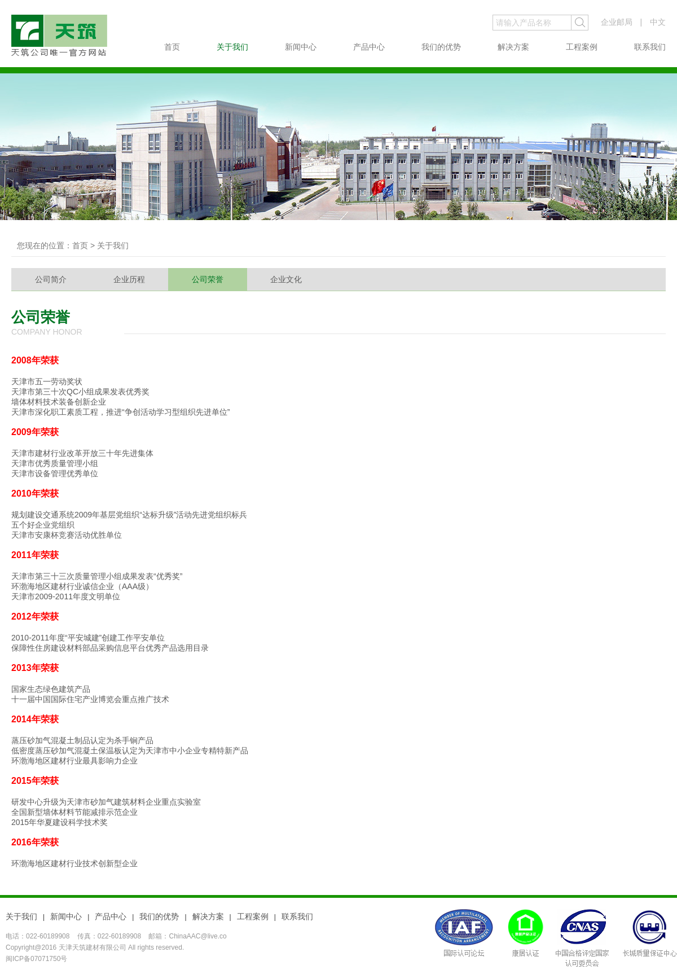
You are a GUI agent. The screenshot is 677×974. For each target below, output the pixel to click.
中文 (658, 22)
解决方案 (513, 46)
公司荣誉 (207, 279)
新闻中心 (300, 46)
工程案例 (581, 46)
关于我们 (232, 46)
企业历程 (129, 279)
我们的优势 (441, 46)
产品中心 (369, 46)
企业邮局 (616, 22)
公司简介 (51, 279)
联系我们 (650, 46)
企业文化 (286, 279)
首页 (172, 46)
